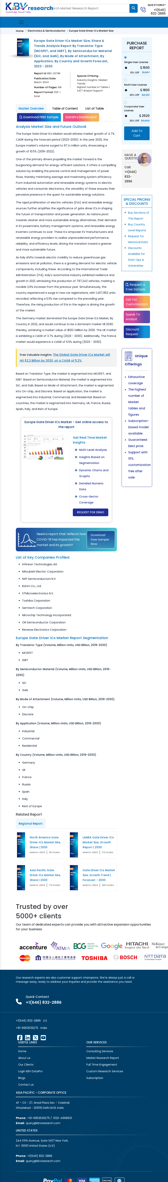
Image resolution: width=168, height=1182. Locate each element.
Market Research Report (102, 1058)
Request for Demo (90, 512)
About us (24, 1058)
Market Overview (31, 108)
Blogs (21, 1078)
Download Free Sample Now (100, 539)
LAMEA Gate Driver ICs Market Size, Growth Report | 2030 (98, 842)
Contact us (26, 1084)
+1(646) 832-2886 (158, 12)
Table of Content (65, 108)
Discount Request (132, 331)
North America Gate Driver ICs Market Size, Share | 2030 (45, 842)
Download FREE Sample (39, 117)
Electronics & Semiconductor (46, 31)
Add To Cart (137, 133)
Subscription (94, 1078)
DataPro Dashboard (81, 117)
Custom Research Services (104, 1071)
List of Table (94, 108)
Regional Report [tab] (31, 824)
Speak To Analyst (133, 316)
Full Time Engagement (101, 1064)
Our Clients (25, 1064)
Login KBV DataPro (30, 1071)
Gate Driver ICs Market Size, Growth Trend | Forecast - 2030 (99, 875)
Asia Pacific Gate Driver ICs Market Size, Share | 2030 (45, 875)
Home (19, 31)
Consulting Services (99, 1051)
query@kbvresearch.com (43, 1123)
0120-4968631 (62, 1118)
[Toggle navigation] (21, 22)
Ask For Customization (137, 301)
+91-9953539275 (27, 1028)
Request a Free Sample (135, 287)
